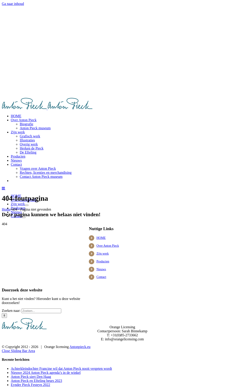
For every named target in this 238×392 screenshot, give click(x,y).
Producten (102, 261)
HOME (101, 238)
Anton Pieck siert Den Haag (31, 377)
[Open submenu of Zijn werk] (26, 205)
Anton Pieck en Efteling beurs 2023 (36, 381)
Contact (101, 277)
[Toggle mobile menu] (3, 188)
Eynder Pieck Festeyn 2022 (30, 385)
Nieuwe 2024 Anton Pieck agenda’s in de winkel (46, 372)
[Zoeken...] (41, 310)
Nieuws (101, 269)
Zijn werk (102, 253)
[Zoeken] (4, 315)
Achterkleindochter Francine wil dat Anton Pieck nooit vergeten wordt (61, 368)
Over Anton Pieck (107, 245)
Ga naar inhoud (13, 4)
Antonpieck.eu (80, 347)
